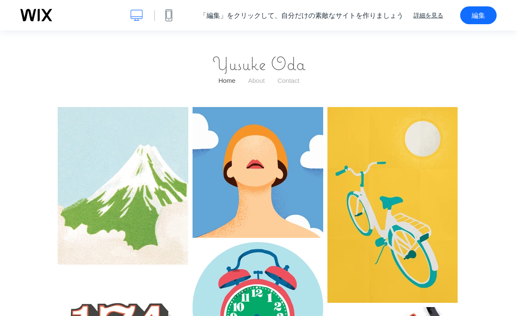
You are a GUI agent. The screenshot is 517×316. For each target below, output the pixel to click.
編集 (478, 15)
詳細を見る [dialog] (428, 15)
